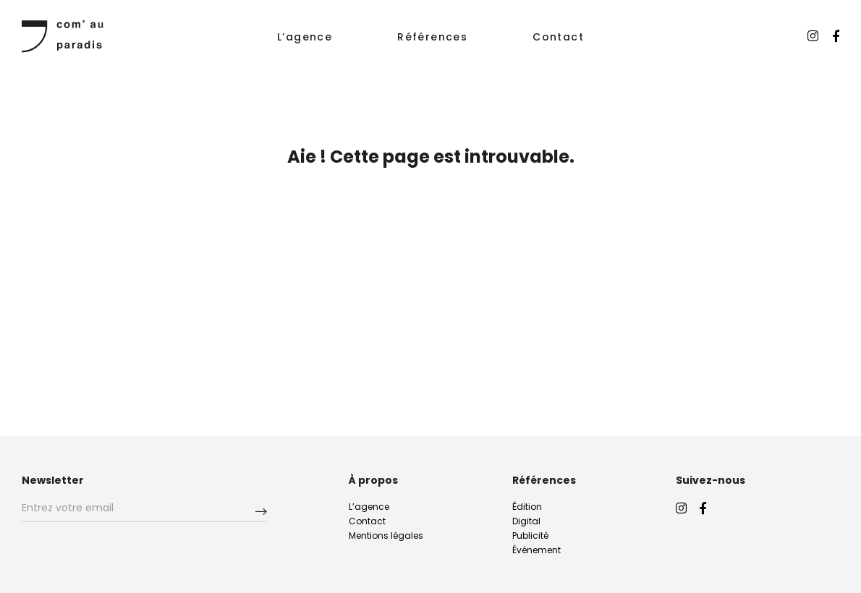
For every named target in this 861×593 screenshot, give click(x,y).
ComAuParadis (62, 36)
